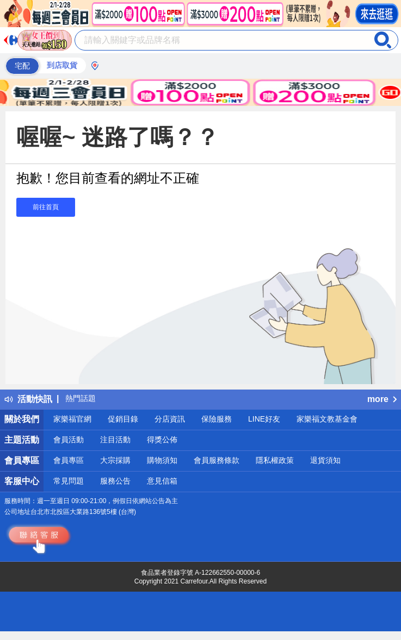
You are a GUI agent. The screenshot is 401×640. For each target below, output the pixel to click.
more (382, 399)
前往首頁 (46, 207)
